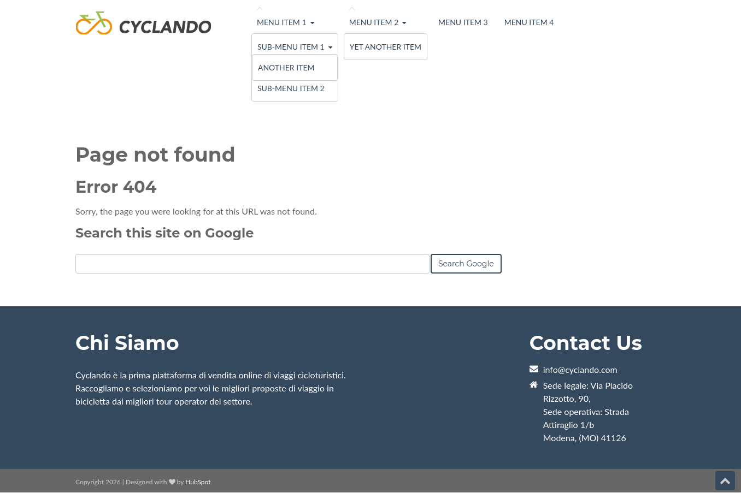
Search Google (466, 264)
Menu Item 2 (374, 22)
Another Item (286, 67)
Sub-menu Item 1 (291, 46)
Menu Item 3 (463, 22)
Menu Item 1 (282, 22)
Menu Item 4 (529, 22)
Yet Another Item (385, 46)
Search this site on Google (164, 233)
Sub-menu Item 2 (291, 88)
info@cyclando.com (580, 369)
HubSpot (197, 482)
